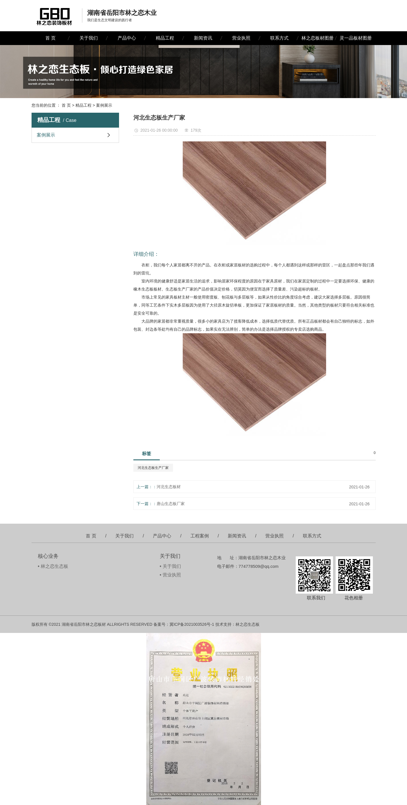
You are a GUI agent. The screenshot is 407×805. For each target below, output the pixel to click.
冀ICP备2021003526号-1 (192, 624)
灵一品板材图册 (356, 38)
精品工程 (165, 38)
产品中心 (127, 38)
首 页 (50, 38)
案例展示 (104, 105)
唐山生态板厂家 (171, 503)
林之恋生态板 (54, 566)
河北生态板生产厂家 (153, 468)
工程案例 (199, 535)
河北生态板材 (169, 486)
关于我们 (88, 38)
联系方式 (279, 38)
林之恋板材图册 (317, 38)
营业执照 (241, 38)
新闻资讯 (203, 38)
